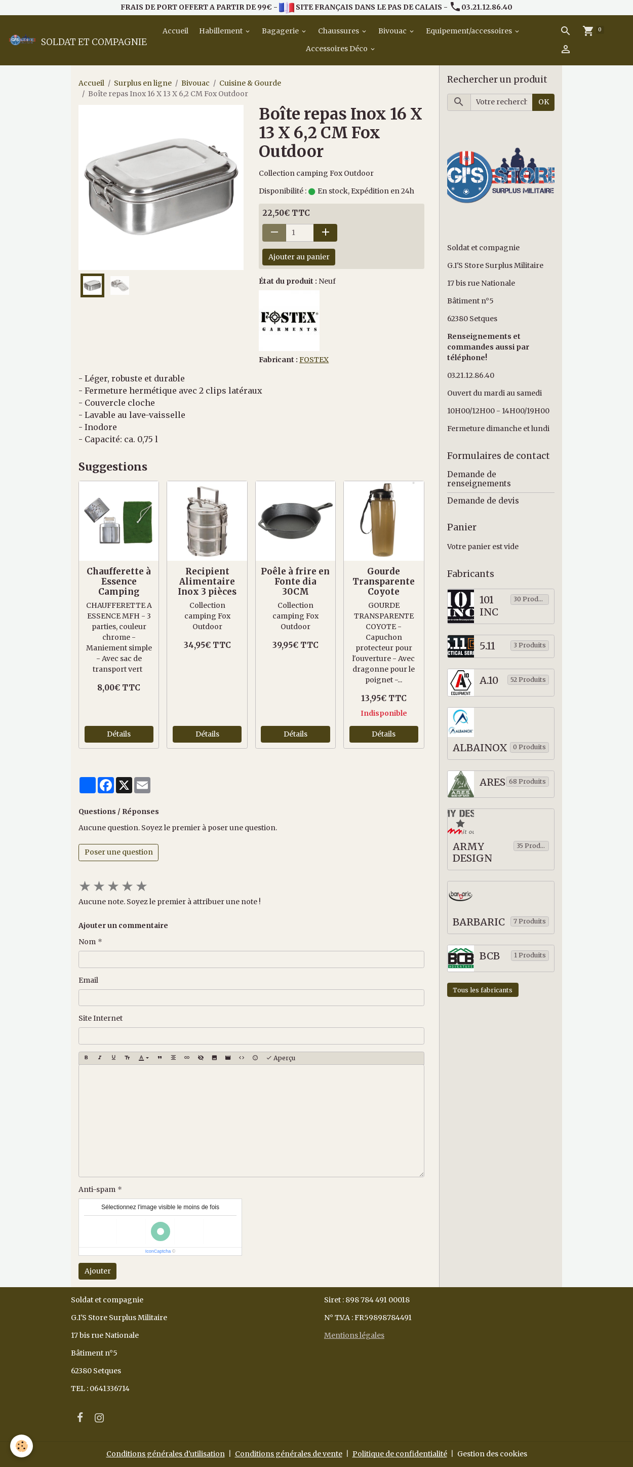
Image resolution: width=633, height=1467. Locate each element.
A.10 (489, 680)
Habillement (221, 30)
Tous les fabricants (482, 990)
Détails (119, 734)
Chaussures (339, 30)
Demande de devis (483, 501)
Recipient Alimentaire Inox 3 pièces (207, 581)
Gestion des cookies (492, 1453)
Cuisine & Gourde (250, 83)
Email (88, 980)
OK (543, 101)
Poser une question (119, 852)
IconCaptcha (158, 1251)
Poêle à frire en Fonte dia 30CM (295, 581)
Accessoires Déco (337, 48)
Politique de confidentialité (399, 1453)
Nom (87, 941)
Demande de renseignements (479, 479)
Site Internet (100, 1018)
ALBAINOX (480, 748)
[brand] (70, 40)
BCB (490, 956)
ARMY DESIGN (472, 853)
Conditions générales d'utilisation (165, 1453)
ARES (492, 782)
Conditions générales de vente (288, 1453)
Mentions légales (354, 1335)
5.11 (487, 646)
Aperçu (280, 1058)
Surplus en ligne (143, 83)
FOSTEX (314, 359)
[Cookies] (21, 1446)
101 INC (489, 606)
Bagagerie (281, 30)
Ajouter (98, 1271)
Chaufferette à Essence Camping (119, 581)
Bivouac (393, 30)
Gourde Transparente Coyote (383, 581)
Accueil (174, 30)
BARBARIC (479, 922)
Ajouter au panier (299, 256)
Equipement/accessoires (469, 30)
